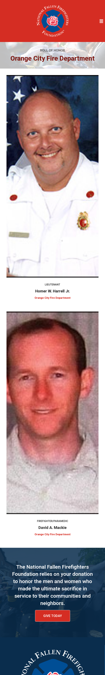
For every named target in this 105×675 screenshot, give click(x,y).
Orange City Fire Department (53, 297)
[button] (89, 21)
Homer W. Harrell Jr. (52, 291)
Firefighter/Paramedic (52, 521)
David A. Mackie (52, 527)
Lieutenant (52, 284)
